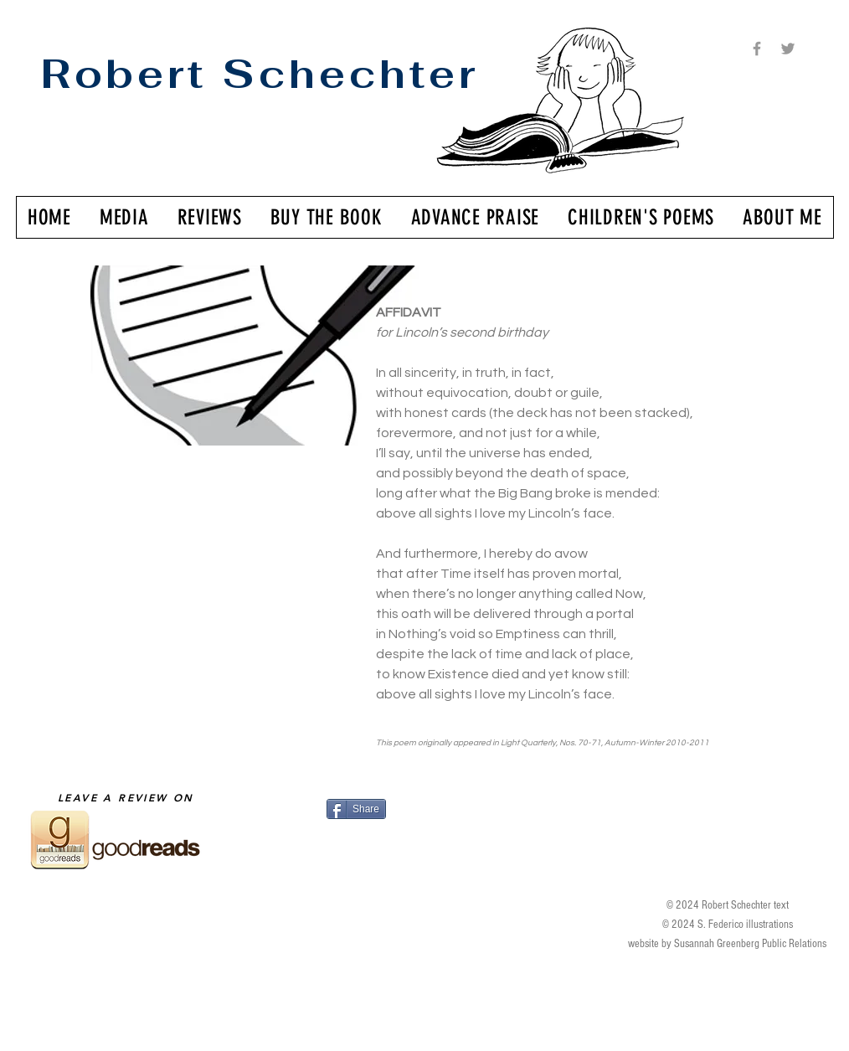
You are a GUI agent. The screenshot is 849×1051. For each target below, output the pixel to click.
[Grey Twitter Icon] (788, 48)
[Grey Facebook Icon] (757, 48)
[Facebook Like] (429, 840)
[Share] (356, 809)
